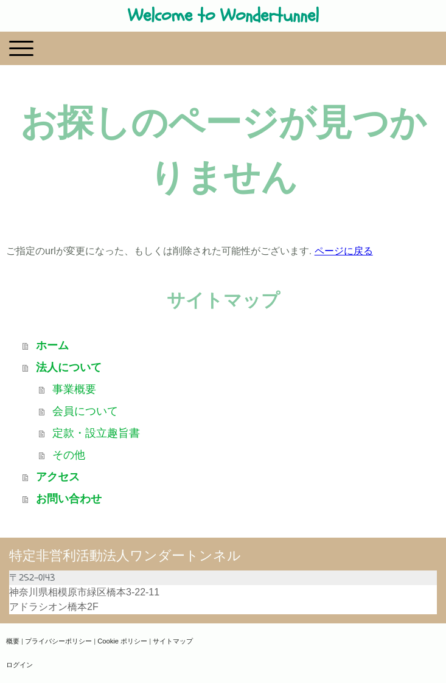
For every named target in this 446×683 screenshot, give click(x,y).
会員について (85, 411)
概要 (12, 641)
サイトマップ (173, 641)
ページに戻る (344, 251)
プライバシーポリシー (58, 641)
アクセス (58, 477)
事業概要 (74, 389)
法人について (69, 367)
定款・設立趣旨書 (96, 433)
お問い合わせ (69, 499)
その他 (68, 455)
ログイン (19, 664)
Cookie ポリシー (122, 641)
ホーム (52, 345)
